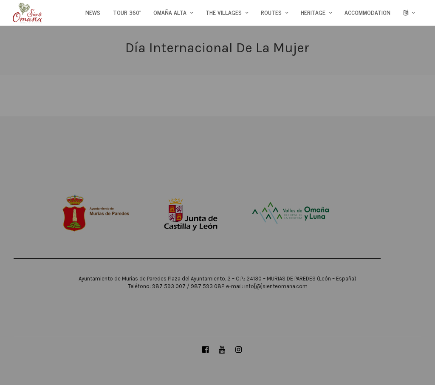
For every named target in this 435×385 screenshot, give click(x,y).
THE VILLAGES (224, 12)
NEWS (92, 12)
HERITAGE (313, 12)
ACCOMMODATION (367, 12)
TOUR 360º (127, 12)
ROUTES (271, 12)
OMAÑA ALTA (169, 12)
